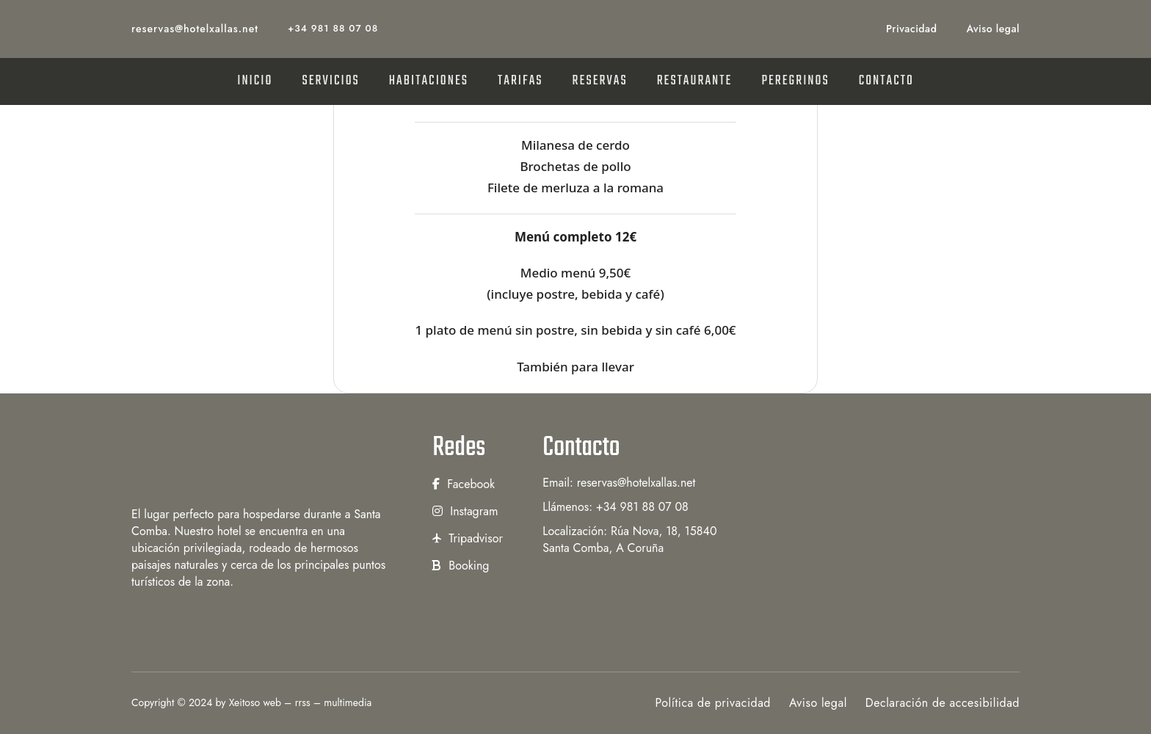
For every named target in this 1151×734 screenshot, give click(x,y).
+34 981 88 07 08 (333, 28)
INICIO (254, 81)
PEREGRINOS (795, 81)
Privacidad (911, 28)
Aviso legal (993, 28)
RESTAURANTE (695, 81)
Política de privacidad (713, 702)
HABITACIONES (428, 81)
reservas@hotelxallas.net (194, 28)
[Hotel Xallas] (260, 461)
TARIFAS (520, 81)
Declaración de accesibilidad (942, 702)
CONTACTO (886, 81)
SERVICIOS (330, 81)
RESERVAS (600, 81)
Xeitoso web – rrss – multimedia (300, 702)
